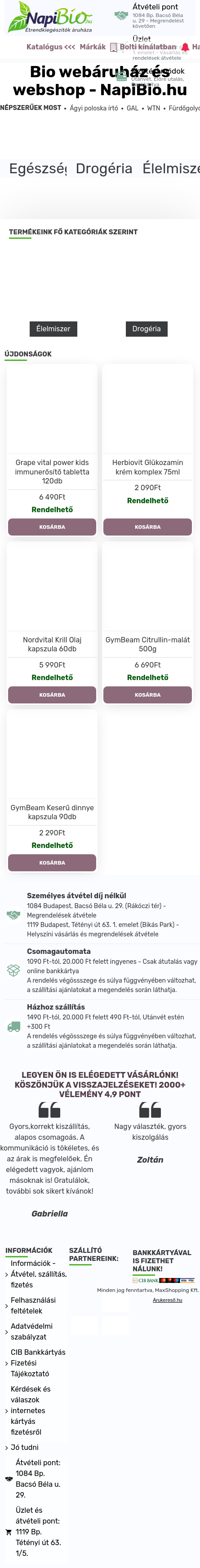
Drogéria (147, 329)
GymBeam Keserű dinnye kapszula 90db (52, 812)
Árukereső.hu (167, 1300)
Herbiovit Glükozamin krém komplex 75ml (147, 467)
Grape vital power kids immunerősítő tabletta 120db (52, 472)
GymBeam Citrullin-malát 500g (148, 645)
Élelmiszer (53, 329)
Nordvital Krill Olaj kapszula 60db (52, 645)
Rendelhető (52, 509)
